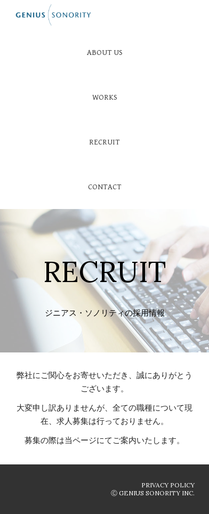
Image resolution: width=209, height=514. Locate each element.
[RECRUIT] (104, 142)
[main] (104, 259)
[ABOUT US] (104, 52)
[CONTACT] (104, 186)
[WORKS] (104, 97)
